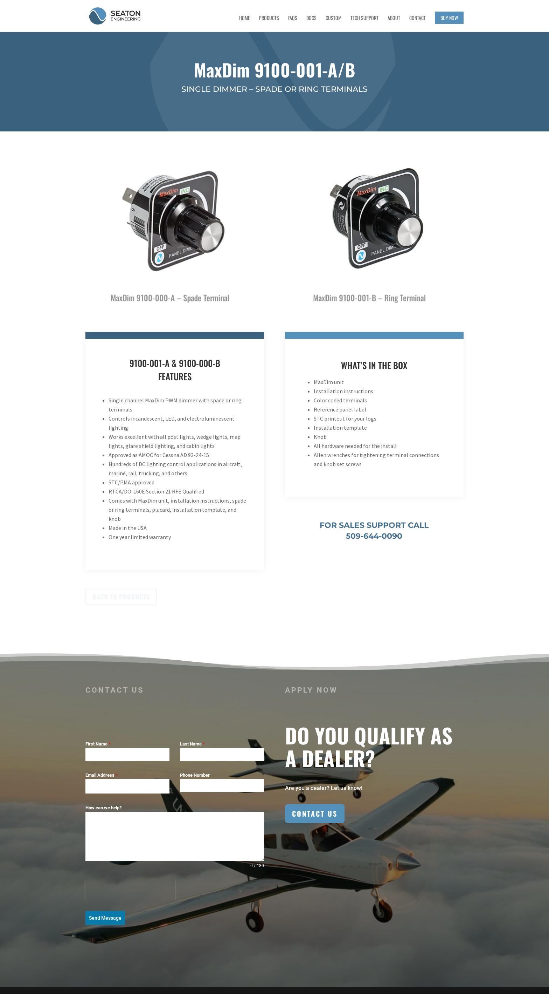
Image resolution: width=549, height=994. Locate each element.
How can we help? (103, 807)
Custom (333, 18)
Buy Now (449, 17)
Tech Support (364, 18)
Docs (311, 18)
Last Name (192, 744)
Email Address (101, 775)
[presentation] (130, 889)
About (394, 18)
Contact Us (315, 813)
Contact (417, 18)
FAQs (292, 18)
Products (269, 18)
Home (244, 18)
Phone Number (195, 775)
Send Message (105, 918)
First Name (98, 744)
